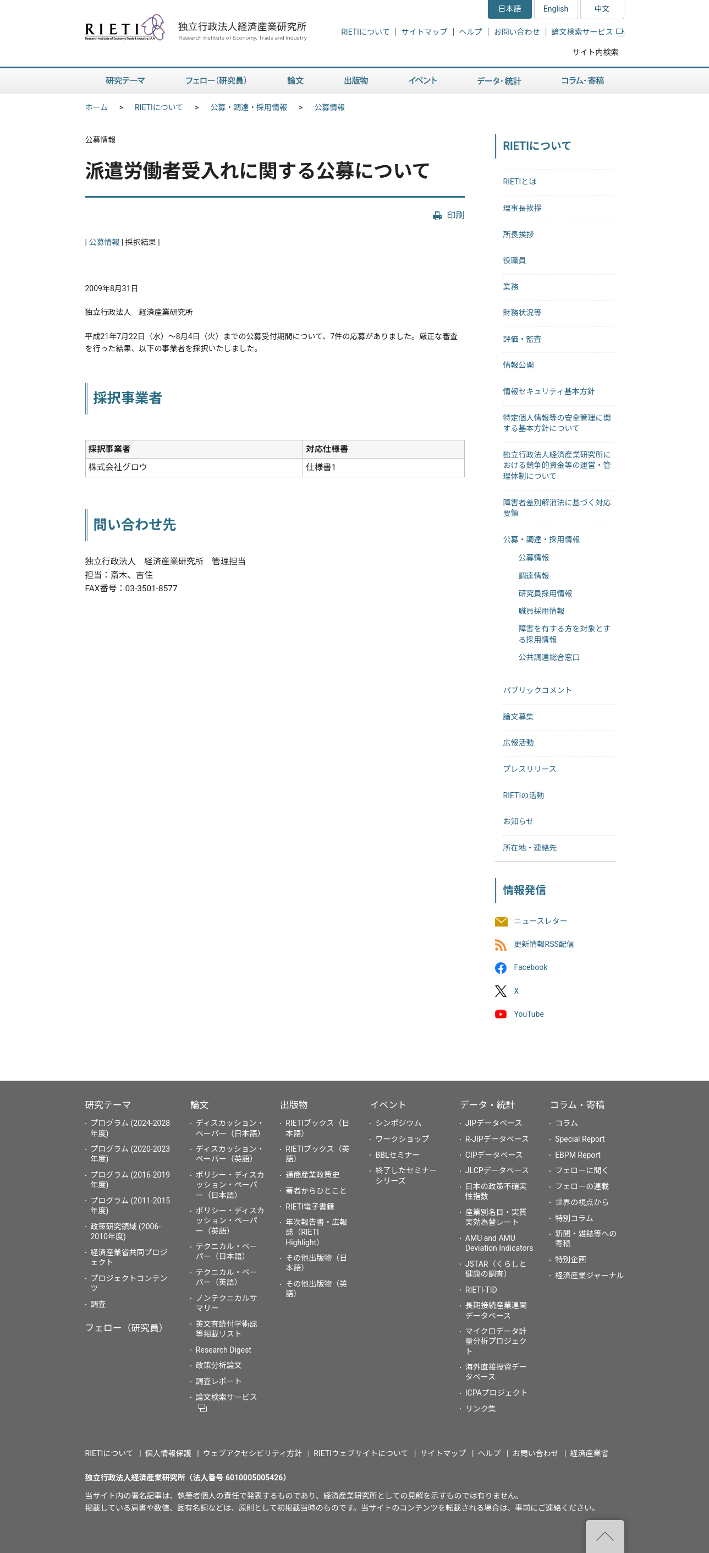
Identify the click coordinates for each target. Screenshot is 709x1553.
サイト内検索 (596, 52)
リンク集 (480, 1408)
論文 (199, 1104)
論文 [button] (295, 81)
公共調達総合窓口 (549, 657)
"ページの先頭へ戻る (605, 1536)
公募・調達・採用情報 (248, 107)
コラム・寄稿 (576, 1104)
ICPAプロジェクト (496, 1392)
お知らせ (518, 821)
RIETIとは (520, 181)
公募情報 (329, 107)
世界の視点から (582, 1202)
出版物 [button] (356, 81)
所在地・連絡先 (530, 847)
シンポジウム (398, 1123)
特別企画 (570, 1259)
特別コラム (574, 1218)
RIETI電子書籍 (309, 1206)
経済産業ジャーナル (589, 1275)
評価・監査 (522, 339)
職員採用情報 (542, 611)
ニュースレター (541, 921)
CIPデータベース (494, 1155)
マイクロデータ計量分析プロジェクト (496, 1341)
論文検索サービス (588, 32)
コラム (566, 1123)
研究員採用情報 (546, 593)
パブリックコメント (538, 690)
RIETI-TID (481, 1289)
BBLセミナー (397, 1155)
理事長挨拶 (522, 208)
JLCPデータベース (497, 1170)
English (555, 8)
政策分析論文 (219, 1365)
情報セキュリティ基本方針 (549, 391)
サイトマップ (425, 32)
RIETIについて (365, 32)
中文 (602, 8)
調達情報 (534, 575)
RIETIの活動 (524, 795)
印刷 (455, 215)
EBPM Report (578, 1155)
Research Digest (223, 1349)
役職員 (514, 260)
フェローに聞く (582, 1170)
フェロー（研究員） (126, 1327)
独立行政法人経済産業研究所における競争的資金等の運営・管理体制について (557, 465)
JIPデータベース (494, 1123)
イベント (388, 1104)
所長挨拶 (518, 234)
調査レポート (219, 1381)
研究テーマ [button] (125, 81)
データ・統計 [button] (499, 81)
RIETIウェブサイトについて (361, 1453)
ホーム (96, 107)
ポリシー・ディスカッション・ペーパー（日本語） (230, 1184)
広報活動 (518, 742)
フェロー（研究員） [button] (216, 81)
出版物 (293, 1104)
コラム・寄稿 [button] (583, 81)
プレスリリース (530, 769)
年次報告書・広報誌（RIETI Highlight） (316, 1232)
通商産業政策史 (312, 1174)
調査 (98, 1304)
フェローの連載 (582, 1186)
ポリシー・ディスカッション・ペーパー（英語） (230, 1220)
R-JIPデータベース (497, 1139)
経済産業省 (589, 1453)
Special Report (579, 1139)
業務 (511, 286)
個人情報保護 (168, 1453)
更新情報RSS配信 (544, 944)
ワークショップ (402, 1139)
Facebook (531, 967)
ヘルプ (470, 32)
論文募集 (518, 716)
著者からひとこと (316, 1190)
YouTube (529, 1014)
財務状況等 (522, 312)
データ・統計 (487, 1104)
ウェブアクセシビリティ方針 (252, 1453)
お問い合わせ (517, 32)
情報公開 (518, 365)
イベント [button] (422, 81)
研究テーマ (108, 1104)
